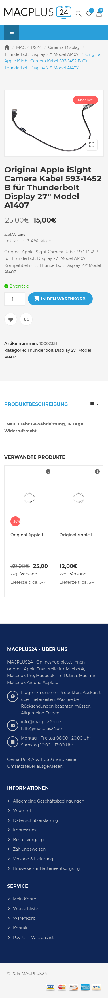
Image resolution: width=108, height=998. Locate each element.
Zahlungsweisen (29, 849)
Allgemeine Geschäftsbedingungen (48, 801)
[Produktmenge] (15, 299)
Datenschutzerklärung (35, 820)
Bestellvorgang (28, 839)
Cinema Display (64, 47)
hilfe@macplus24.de (41, 728)
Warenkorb (24, 918)
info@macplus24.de (41, 721)
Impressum (24, 829)
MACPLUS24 (28, 47)
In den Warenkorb (63, 298)
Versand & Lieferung (33, 859)
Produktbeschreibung (36, 404)
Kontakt (21, 928)
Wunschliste (25, 908)
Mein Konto (24, 899)
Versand (19, 235)
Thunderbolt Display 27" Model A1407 (41, 54)
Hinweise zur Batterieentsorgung (46, 868)
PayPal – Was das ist (33, 937)
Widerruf (22, 810)
